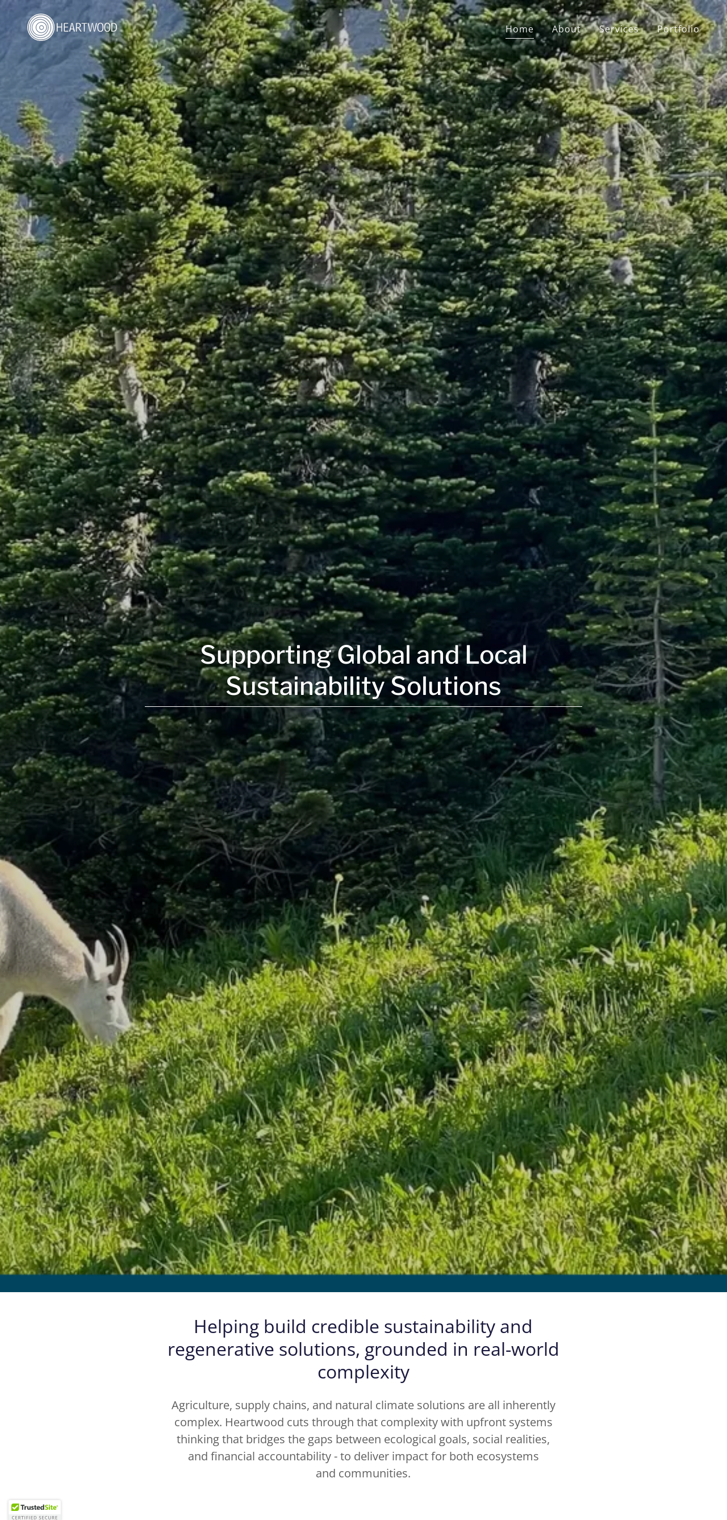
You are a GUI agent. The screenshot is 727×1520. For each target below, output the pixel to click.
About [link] (566, 29)
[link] (72, 26)
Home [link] (519, 29)
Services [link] (619, 29)
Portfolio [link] (678, 29)
